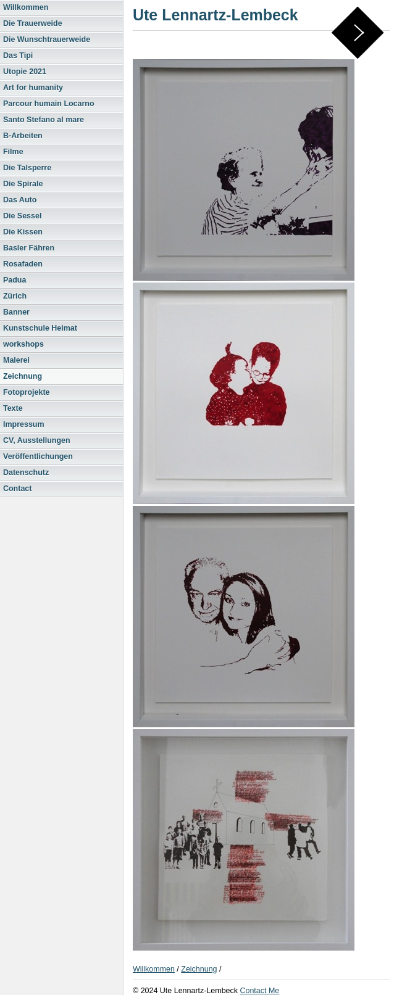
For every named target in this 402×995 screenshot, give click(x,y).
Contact (17, 488)
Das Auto (19, 200)
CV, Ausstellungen (36, 440)
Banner (16, 312)
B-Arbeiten (23, 135)
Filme (13, 151)
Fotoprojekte (26, 392)
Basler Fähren (28, 248)
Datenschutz (26, 472)
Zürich (15, 296)
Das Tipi (18, 55)
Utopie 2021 (24, 71)
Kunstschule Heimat (40, 328)
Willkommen (25, 7)
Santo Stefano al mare (43, 119)
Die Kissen (23, 232)
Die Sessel (22, 216)
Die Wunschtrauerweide (46, 39)
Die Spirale (23, 184)
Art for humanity (33, 87)
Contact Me (259, 990)
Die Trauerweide (32, 23)
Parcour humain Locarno (48, 103)
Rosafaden (23, 264)
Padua (14, 280)
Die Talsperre (27, 167)
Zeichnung (22, 376)
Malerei (16, 360)
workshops (23, 344)
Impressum (23, 424)
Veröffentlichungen (38, 456)
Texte (13, 408)
